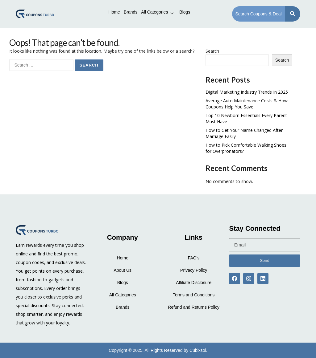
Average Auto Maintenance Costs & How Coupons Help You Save (247, 104)
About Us (122, 270)
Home (114, 12)
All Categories (157, 12)
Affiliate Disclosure (193, 282)
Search (212, 51)
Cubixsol (197, 350)
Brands (130, 12)
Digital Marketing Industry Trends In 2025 (247, 92)
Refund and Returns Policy (193, 307)
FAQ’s (194, 257)
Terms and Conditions (193, 294)
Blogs (184, 12)
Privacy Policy (193, 270)
